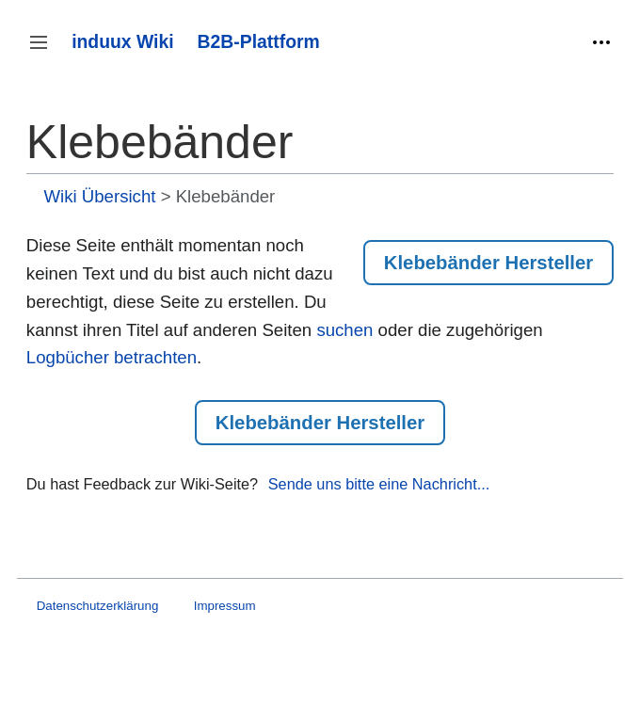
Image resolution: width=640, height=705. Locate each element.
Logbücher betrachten (111, 357)
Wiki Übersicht (99, 196)
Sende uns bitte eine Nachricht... (379, 483)
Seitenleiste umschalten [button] (44, 51)
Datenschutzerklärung (98, 606)
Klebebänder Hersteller (488, 262)
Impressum (225, 606)
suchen (344, 330)
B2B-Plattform (259, 41)
